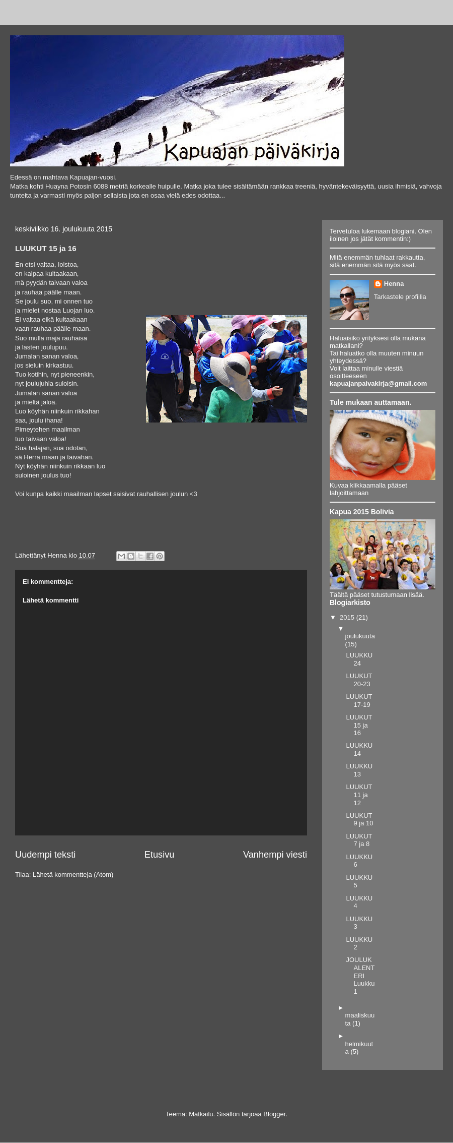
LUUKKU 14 (359, 749)
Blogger (274, 1114)
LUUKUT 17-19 (359, 700)
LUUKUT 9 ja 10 (359, 819)
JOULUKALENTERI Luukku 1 (360, 975)
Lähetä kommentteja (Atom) (73, 874)
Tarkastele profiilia (400, 296)
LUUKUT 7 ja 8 (359, 840)
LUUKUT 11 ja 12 (359, 794)
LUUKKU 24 (359, 659)
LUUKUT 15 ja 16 (359, 725)
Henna (394, 283)
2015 (348, 617)
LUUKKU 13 (359, 770)
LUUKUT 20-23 (359, 680)
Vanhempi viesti (275, 855)
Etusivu (159, 855)
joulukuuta (360, 636)
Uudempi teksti (45, 855)
